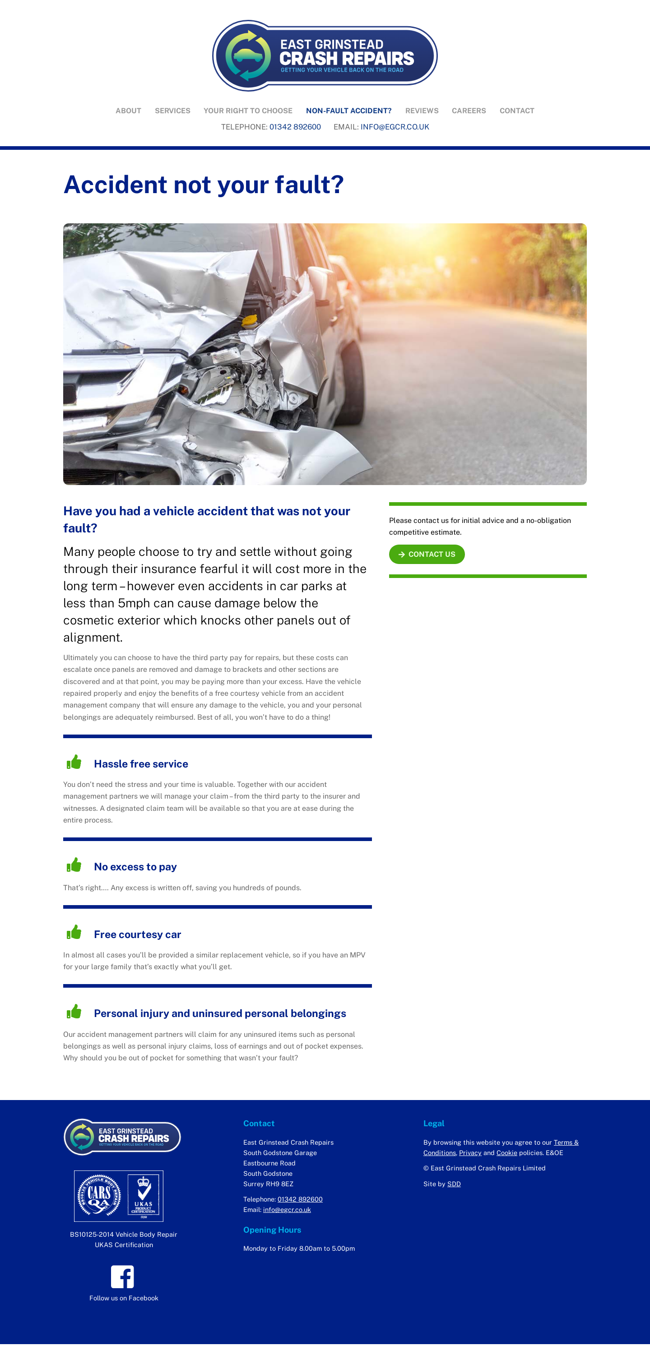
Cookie (507, 1154)
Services (172, 111)
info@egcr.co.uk (287, 1211)
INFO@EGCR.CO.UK (395, 127)
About (128, 111)
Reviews (422, 111)
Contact (517, 111)
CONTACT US (427, 556)
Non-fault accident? (349, 111)
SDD (454, 1185)
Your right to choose (248, 111)
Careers (469, 111)
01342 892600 (295, 127)
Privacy (470, 1154)
